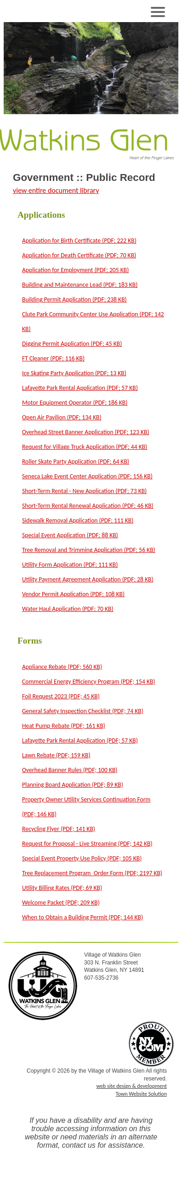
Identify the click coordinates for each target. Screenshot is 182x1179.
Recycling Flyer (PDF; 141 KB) (58, 829)
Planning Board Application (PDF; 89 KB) (72, 785)
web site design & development (132, 1086)
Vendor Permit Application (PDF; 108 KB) (73, 594)
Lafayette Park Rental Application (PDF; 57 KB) (80, 388)
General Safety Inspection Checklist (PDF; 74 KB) (82, 711)
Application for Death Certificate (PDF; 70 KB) (79, 255)
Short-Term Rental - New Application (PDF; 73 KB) (84, 491)
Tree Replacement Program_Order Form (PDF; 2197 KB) (92, 873)
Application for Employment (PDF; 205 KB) (75, 270)
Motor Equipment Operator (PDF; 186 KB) (74, 403)
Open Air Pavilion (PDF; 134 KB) (62, 417)
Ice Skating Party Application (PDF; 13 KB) (74, 373)
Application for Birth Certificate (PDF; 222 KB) (79, 240)
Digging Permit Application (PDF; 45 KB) (72, 344)
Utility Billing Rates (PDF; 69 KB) (62, 888)
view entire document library (56, 190)
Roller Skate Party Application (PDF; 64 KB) (75, 461)
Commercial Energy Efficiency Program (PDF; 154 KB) (88, 681)
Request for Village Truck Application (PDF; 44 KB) (84, 447)
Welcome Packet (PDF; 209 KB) (61, 902)
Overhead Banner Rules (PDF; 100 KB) (70, 770)
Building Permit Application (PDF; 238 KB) (74, 299)
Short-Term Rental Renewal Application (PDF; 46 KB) (88, 506)
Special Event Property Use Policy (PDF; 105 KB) (82, 858)
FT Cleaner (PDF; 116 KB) (53, 358)
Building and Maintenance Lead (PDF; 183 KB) (79, 285)
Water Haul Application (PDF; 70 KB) (68, 609)
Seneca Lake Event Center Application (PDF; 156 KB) (87, 476)
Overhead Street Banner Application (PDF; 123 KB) (85, 432)
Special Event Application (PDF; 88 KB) (70, 535)
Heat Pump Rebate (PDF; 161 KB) (63, 726)
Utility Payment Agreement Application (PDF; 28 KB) (88, 579)
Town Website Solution (141, 1094)
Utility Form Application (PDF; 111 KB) (70, 565)
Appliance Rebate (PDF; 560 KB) (62, 667)
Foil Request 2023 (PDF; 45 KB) (61, 696)
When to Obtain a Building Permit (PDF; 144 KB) (82, 917)
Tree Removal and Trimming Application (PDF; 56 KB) (88, 550)
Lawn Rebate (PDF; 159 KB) (56, 755)
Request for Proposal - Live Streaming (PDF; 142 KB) (87, 844)
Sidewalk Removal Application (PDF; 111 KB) (77, 520)
